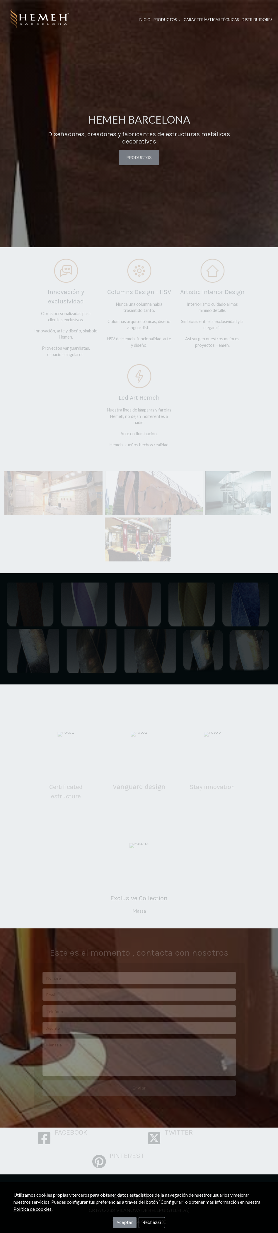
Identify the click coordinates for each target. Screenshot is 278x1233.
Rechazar (151, 1222)
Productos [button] (167, 19)
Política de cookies (32, 1209)
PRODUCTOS (139, 157)
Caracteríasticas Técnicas (211, 19)
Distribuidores (257, 19)
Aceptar (125, 1222)
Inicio (145, 19)
